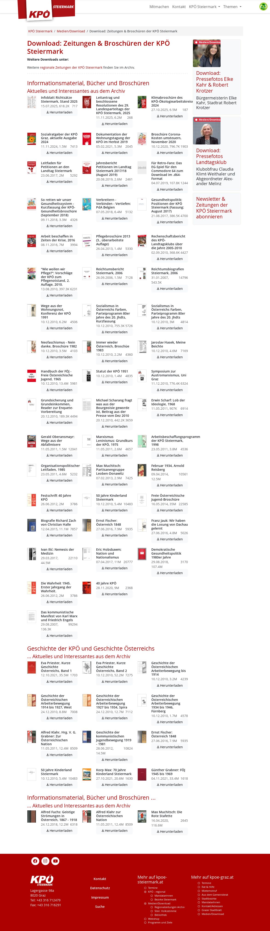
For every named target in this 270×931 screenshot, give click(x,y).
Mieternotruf (209, 890)
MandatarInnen (211, 902)
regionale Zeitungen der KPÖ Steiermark (71, 67)
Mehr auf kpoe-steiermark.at (152, 880)
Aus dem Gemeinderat (215, 894)
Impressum (100, 897)
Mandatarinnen (164, 895)
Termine (153, 887)
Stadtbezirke (209, 898)
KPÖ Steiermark (203, 6)
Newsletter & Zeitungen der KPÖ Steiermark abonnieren (214, 208)
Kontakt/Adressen (212, 906)
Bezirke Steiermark (165, 899)
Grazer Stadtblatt (212, 910)
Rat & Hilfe (208, 887)
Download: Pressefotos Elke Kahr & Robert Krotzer (214, 82)
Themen (230, 6)
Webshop (153, 918)
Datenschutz (100, 888)
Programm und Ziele (160, 922)
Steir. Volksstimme (165, 911)
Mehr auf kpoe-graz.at (212, 877)
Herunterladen (62, 112)
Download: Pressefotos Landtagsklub (211, 156)
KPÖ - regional (156, 891)
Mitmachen (159, 6)
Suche (100, 906)
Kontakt (179, 6)
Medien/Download (159, 903)
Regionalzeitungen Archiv (170, 907)
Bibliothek (161, 915)
